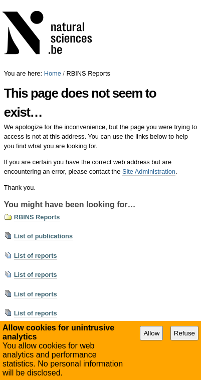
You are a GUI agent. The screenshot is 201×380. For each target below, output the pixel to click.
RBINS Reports (37, 217)
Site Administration (148, 171)
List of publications (43, 236)
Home (52, 73)
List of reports (35, 255)
